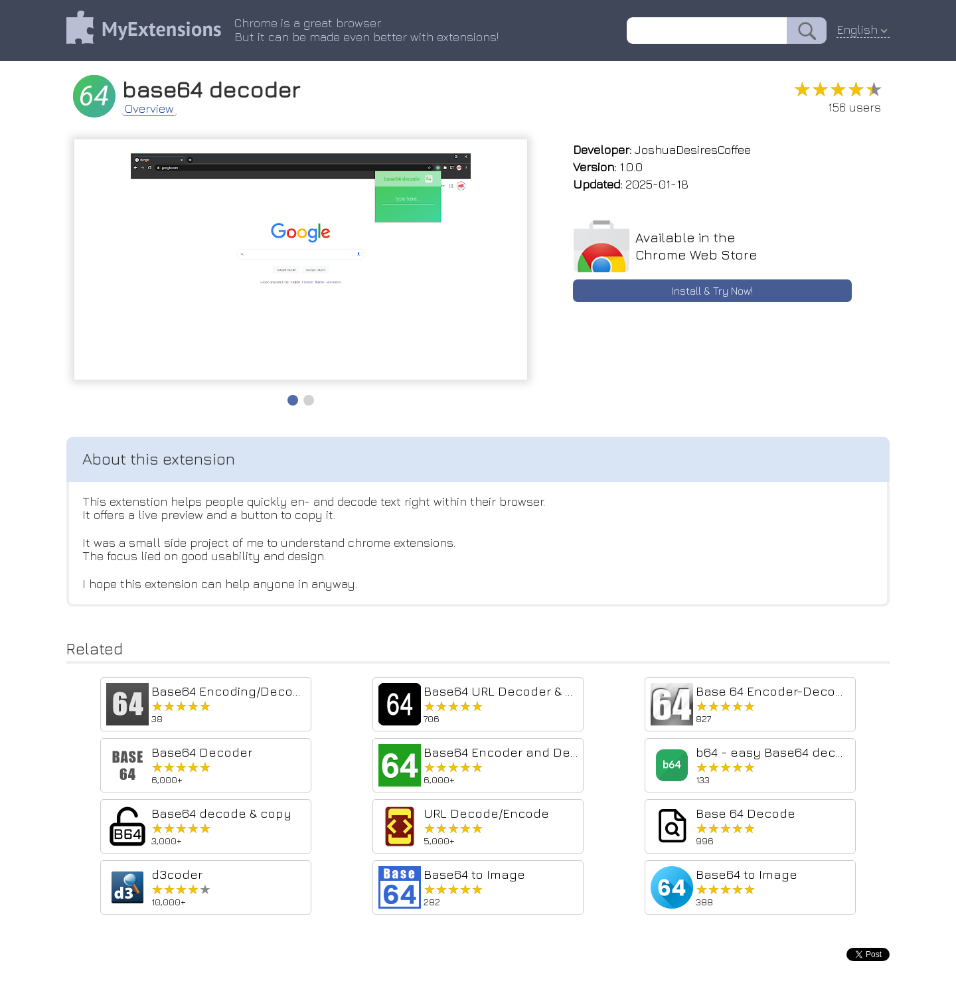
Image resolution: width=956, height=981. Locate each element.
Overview (149, 108)
